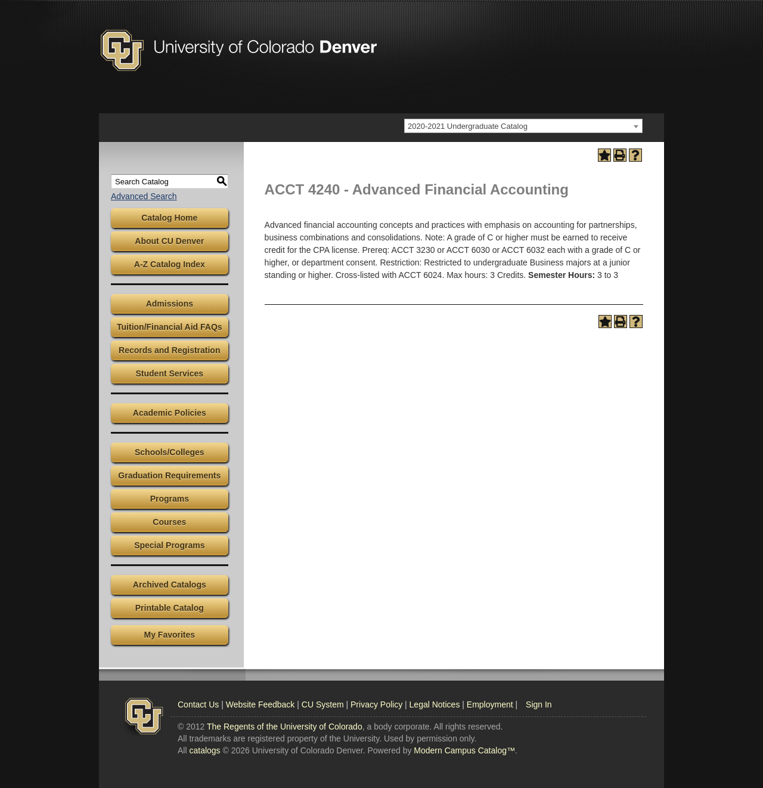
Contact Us (198, 704)
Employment (490, 704)
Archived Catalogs (169, 584)
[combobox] (523, 126)
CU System (323, 704)
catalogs (204, 750)
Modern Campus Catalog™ (464, 750)
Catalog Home (169, 218)
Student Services (170, 373)
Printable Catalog (169, 608)
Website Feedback (260, 704)
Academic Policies (169, 413)
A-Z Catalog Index (169, 264)
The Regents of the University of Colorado (284, 726)
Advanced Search (144, 196)
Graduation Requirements (169, 475)
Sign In (539, 704)
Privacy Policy (376, 704)
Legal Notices (435, 704)
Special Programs (169, 545)
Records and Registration (169, 350)
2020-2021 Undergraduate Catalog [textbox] (468, 126)
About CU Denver (169, 241)
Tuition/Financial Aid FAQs (169, 327)
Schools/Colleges (169, 452)
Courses (169, 522)
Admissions (169, 303)
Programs (169, 498)
